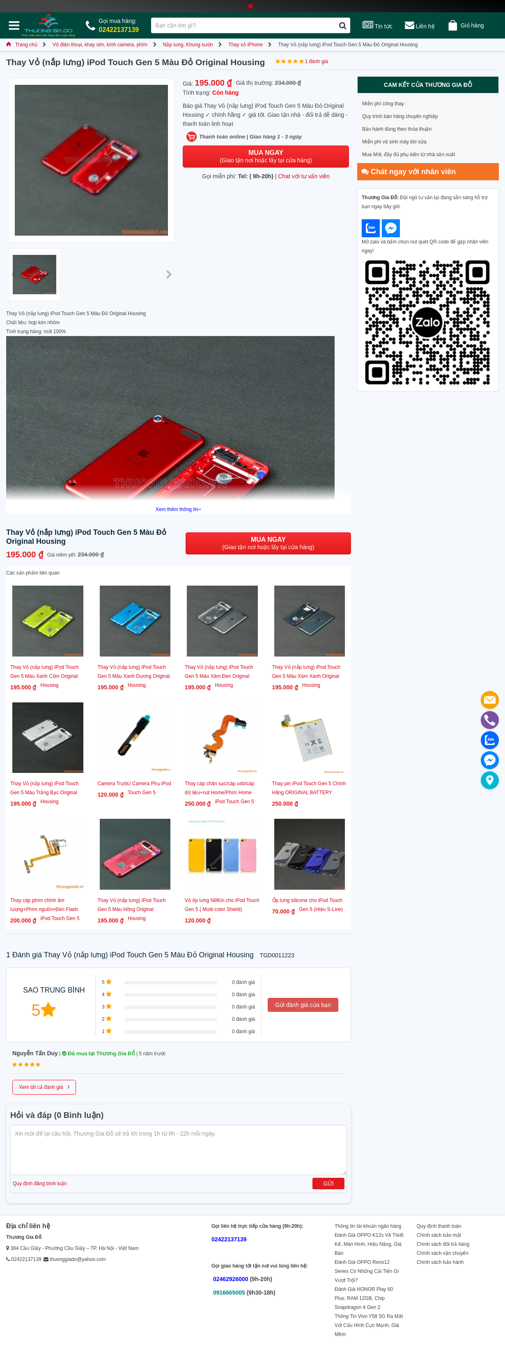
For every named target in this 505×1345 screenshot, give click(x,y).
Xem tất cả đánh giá (44, 1086)
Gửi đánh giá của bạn (303, 1005)
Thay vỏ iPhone (245, 45)
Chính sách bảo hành (440, 1262)
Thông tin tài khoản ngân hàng (368, 1226)
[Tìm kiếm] (342, 25)
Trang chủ (21, 45)
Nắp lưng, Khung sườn (188, 45)
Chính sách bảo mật (439, 1235)
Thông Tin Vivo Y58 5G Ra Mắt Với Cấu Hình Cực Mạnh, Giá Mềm (369, 1325)
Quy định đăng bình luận (40, 1183)
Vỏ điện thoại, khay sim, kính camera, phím (100, 45)
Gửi (328, 1183)
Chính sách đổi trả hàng (443, 1244)
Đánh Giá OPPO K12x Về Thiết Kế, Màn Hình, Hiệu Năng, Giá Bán (369, 1244)
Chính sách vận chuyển (442, 1253)
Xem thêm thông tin (179, 509)
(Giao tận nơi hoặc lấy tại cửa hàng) (266, 156)
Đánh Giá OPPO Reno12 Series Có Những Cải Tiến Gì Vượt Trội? (367, 1271)
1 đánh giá (316, 61)
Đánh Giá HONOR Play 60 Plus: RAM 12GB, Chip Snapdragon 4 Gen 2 (364, 1298)
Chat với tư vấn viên (304, 176)
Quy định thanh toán (439, 1226)
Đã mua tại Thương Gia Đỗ (98, 1053)
